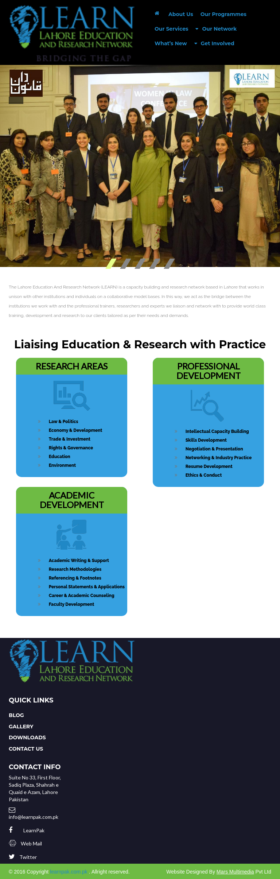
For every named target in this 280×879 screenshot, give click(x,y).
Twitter (28, 857)
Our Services (171, 29)
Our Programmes (223, 14)
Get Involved (214, 43)
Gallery (21, 726)
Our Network (216, 28)
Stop (273, 264)
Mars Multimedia (235, 872)
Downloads (27, 737)
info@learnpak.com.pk (33, 817)
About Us (180, 14)
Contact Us (26, 749)
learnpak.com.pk (69, 872)
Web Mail (31, 843)
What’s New (171, 43)
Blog (16, 715)
